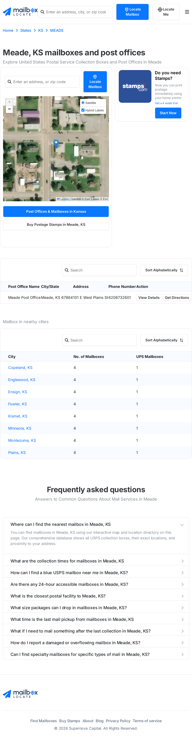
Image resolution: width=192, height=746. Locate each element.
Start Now (168, 113)
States (25, 30)
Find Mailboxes (43, 720)
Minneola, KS (19, 428)
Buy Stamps (69, 720)
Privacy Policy (118, 720)
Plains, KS (17, 452)
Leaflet (63, 199)
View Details (149, 297)
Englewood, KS (21, 379)
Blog (100, 720)
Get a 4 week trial (166, 103)
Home (8, 30)
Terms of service (147, 720)
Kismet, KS (17, 416)
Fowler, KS (17, 404)
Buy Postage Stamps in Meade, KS (56, 224)
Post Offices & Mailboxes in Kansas (56, 211)
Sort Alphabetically (164, 270)
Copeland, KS (20, 367)
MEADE (57, 30)
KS (40, 30)
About (88, 720)
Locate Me (166, 12)
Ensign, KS (17, 391)
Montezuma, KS (22, 440)
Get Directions (177, 297)
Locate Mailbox (132, 12)
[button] (56, 144)
